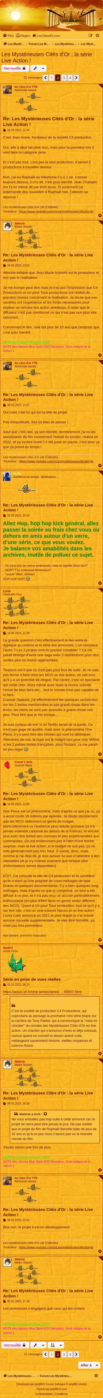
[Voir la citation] (45, 1114)
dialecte (20, 223)
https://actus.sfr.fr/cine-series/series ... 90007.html (42, 992)
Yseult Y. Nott (23, 762)
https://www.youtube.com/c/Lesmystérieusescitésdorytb (56, 211)
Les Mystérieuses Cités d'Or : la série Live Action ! (46, 57)
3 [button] (64, 77)
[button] (45, 77)
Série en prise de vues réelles (32, 979)
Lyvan (7, 591)
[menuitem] (8, 35)
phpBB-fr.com (58, 1389)
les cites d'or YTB (26, 86)
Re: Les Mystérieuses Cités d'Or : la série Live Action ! (48, 121)
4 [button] (70, 77)
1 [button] (51, 77)
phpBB (39, 1384)
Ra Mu (17, 473)
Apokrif (8, 947)
